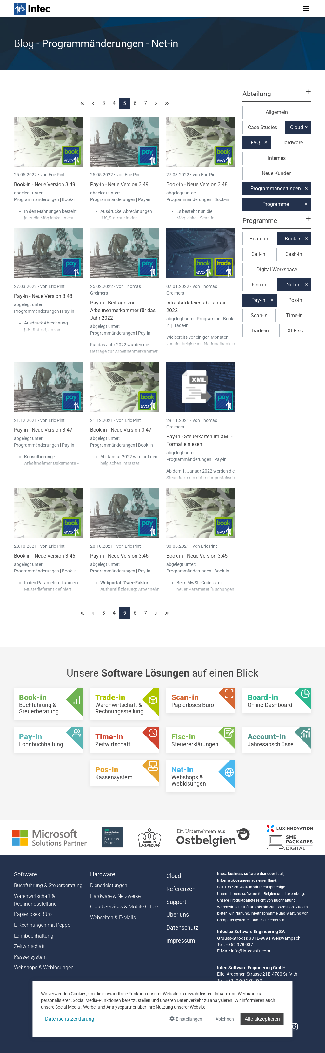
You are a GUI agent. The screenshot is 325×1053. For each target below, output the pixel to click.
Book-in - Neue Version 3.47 (120, 430)
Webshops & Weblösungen (44, 968)
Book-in (69, 199)
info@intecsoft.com (250, 950)
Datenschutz (182, 928)
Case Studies (262, 127)
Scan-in (259, 315)
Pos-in (295, 300)
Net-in (292, 285)
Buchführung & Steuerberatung (48, 885)
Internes (277, 158)
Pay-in (144, 199)
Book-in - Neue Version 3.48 (197, 184)
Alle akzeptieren (262, 1019)
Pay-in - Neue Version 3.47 (43, 430)
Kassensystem (30, 957)
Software (25, 874)
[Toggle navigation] (306, 8)
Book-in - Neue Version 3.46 (44, 556)
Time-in (294, 315)
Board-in (258, 239)
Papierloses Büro (33, 914)
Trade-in (181, 325)
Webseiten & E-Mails (113, 917)
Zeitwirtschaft (29, 946)
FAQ (255, 143)
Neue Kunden (277, 173)
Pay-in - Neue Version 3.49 (119, 184)
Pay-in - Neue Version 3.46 (119, 556)
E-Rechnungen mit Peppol (43, 925)
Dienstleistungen (108, 885)
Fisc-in (259, 285)
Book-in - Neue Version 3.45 (197, 556)
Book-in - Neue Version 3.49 (44, 184)
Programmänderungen (37, 199)
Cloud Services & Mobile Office (124, 907)
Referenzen (181, 889)
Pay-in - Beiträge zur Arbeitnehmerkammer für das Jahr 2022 (123, 310)
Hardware (292, 143)
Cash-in (293, 254)
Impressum (180, 941)
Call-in (258, 254)
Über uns (177, 915)
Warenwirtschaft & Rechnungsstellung (35, 900)
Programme (209, 318)
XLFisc (295, 331)
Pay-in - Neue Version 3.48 (43, 296)
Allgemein (277, 112)
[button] (277, 96)
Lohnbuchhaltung (33, 936)
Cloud (296, 127)
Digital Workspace (276, 269)
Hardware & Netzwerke (115, 896)
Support (176, 902)
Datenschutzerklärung (69, 1019)
